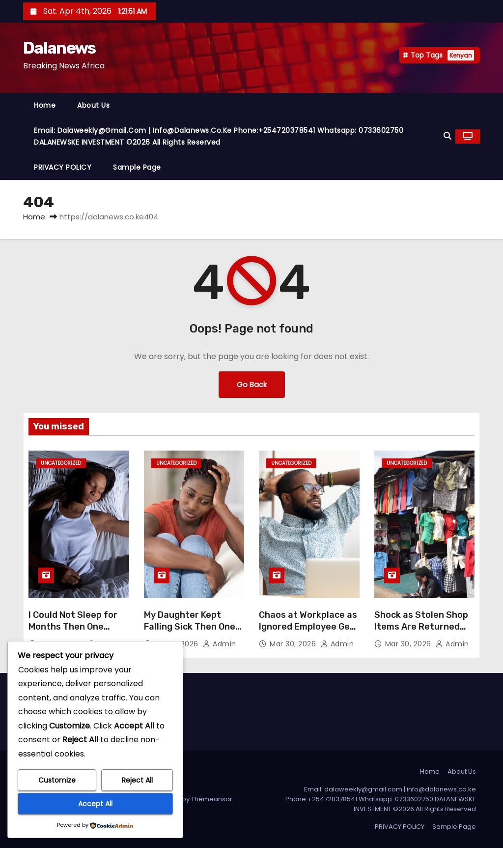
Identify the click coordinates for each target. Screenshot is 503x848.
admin (219, 644)
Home (45, 105)
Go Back (252, 384)
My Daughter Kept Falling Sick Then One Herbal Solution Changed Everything (189, 632)
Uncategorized (61, 463)
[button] (447, 136)
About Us (93, 105)
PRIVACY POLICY (62, 167)
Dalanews (59, 48)
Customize (57, 780)
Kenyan (460, 55)
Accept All (95, 804)
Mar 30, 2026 (294, 644)
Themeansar (211, 799)
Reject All (137, 780)
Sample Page (137, 167)
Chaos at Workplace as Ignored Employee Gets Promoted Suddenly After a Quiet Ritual (309, 632)
